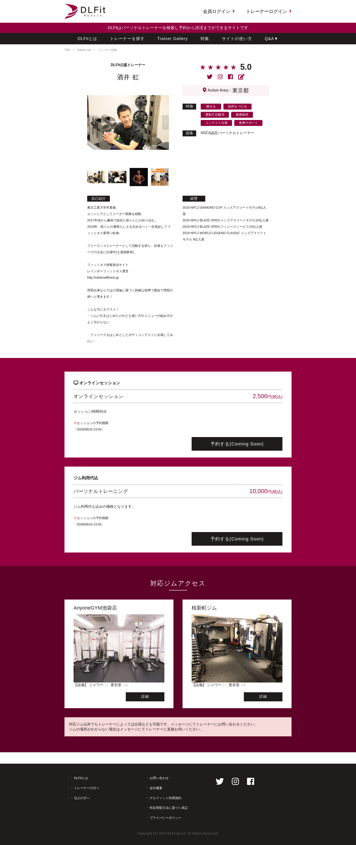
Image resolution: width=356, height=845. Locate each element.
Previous (90, 122)
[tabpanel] (128, 122)
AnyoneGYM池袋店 (95, 608)
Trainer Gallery (172, 38)
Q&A (271, 39)
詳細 (145, 696)
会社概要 (156, 788)
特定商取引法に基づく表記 (169, 808)
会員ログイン (219, 11)
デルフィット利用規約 (165, 798)
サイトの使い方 (237, 38)
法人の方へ (82, 798)
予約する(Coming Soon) (237, 443)
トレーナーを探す (127, 38)
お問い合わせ (159, 778)
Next (165, 122)
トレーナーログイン (269, 11)
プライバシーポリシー (165, 818)
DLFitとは (87, 38)
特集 (204, 38)
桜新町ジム (204, 608)
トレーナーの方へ (86, 788)
